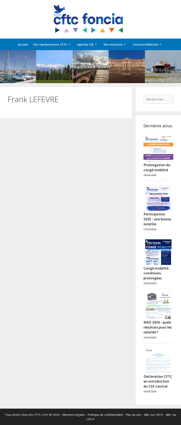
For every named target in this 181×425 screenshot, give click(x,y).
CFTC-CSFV (41, 415)
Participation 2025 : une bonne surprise (157, 219)
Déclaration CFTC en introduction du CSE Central (157, 381)
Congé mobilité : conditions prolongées (156, 273)
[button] (6, 66)
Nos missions (117, 44)
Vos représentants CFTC (54, 44)
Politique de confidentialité (105, 415)
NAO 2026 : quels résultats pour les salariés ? (157, 327)
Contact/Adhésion (149, 44)
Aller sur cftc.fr (153, 415)
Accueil (23, 44)
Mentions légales (73, 415)
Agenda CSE (89, 44)
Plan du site (133, 415)
